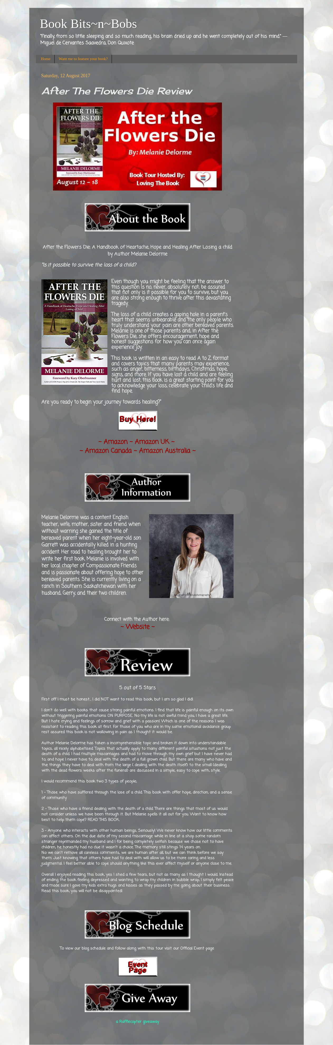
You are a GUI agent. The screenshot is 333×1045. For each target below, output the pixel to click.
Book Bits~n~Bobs (88, 24)
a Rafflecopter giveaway (137, 1022)
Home (46, 59)
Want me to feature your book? (83, 59)
